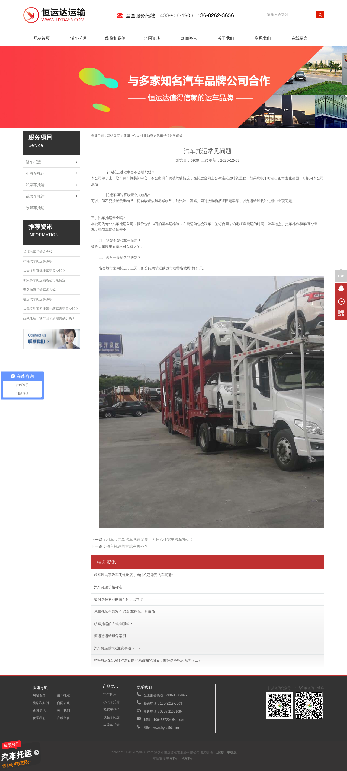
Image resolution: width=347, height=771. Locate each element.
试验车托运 (35, 196)
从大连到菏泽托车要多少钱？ (44, 271)
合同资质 (152, 38)
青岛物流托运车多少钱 (39, 290)
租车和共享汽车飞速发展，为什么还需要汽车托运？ (150, 539)
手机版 (232, 752)
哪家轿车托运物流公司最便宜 (44, 280)
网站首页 (41, 38)
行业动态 (146, 136)
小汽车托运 (35, 173)
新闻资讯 (189, 38)
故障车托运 (35, 207)
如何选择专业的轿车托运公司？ (118, 599)
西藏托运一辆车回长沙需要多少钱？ (49, 318)
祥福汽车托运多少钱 (37, 252)
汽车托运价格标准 (108, 587)
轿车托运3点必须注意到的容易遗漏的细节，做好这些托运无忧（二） (148, 660)
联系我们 (263, 38)
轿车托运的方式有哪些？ (127, 546)
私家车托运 (35, 185)
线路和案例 (115, 38)
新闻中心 (129, 136)
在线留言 (299, 38)
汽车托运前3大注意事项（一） (118, 648)
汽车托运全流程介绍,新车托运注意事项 (124, 612)
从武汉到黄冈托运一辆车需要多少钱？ (50, 309)
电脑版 (219, 752)
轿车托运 (78, 38)
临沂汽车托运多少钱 (37, 299)
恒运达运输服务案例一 (111, 636)
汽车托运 (187, 758)
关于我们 (226, 38)
